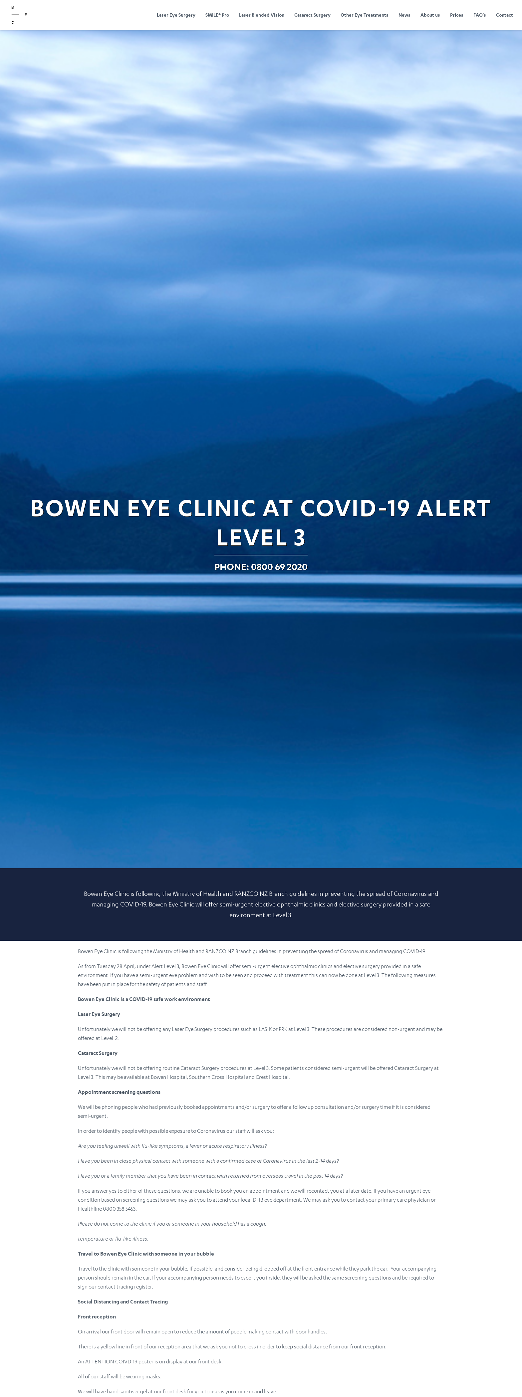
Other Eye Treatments (365, 15)
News (404, 15)
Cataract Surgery (312, 15)
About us (430, 15)
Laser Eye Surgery (176, 15)
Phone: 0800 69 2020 (261, 566)
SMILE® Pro (217, 15)
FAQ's (479, 15)
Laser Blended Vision (261, 15)
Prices (456, 15)
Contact (504, 15)
